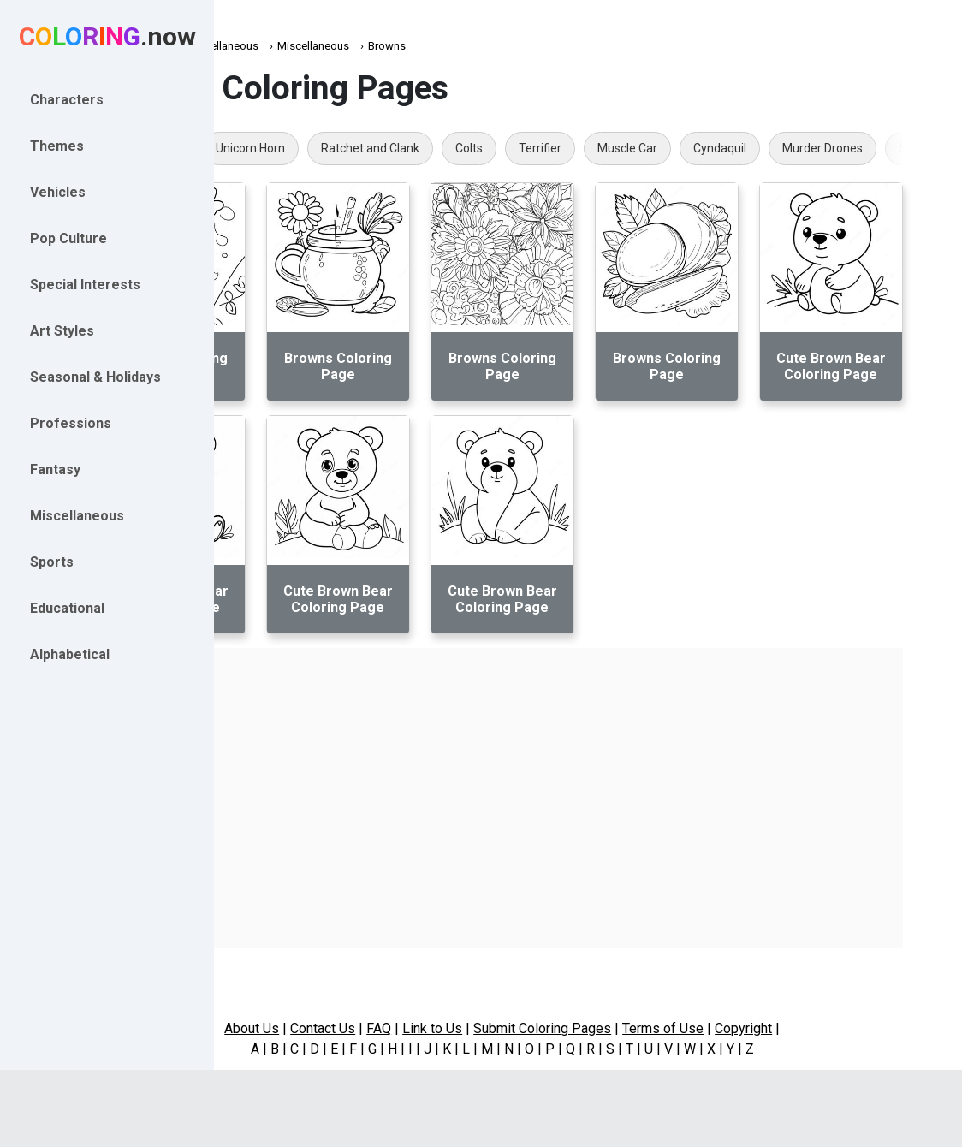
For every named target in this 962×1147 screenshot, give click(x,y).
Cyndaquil (859, 148)
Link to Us (519, 1028)
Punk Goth (291, 148)
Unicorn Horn (390, 148)
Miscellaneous (362, 45)
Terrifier (679, 148)
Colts (608, 148)
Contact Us (409, 1028)
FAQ (465, 1028)
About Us (338, 1028)
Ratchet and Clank (509, 148)
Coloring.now (274, 45)
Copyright (829, 1028)
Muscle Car (767, 148)
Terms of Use (749, 1028)
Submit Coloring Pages (629, 1028)
